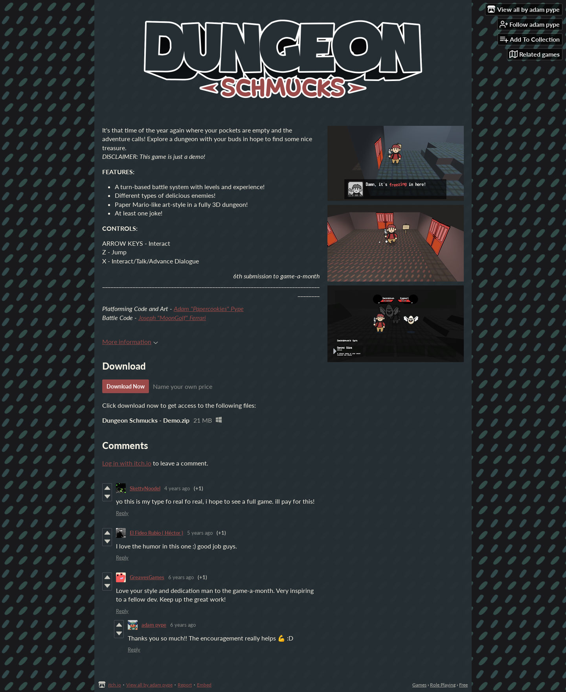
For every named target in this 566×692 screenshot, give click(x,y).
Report (185, 685)
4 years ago (177, 488)
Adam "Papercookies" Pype (209, 308)
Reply (122, 513)
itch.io (114, 685)
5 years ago (200, 533)
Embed (204, 685)
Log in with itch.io (126, 463)
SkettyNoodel (145, 488)
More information (130, 341)
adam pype (154, 625)
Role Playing (443, 685)
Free (463, 685)
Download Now (126, 386)
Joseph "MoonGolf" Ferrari (172, 317)
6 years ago (181, 577)
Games (419, 685)
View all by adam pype (149, 685)
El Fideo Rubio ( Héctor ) (156, 533)
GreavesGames (147, 577)
